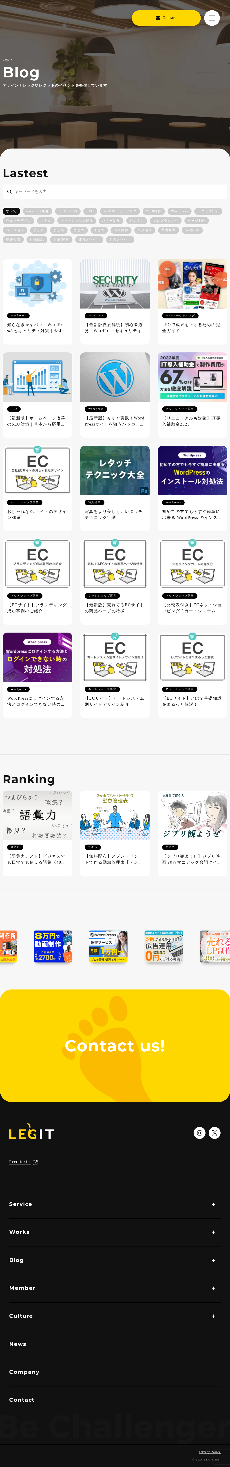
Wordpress (179, 211)
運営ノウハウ (89, 239)
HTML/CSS (67, 211)
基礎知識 (168, 230)
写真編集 (145, 230)
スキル (45, 220)
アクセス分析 (208, 211)
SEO (90, 211)
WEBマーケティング (120, 211)
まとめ (38, 230)
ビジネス (137, 220)
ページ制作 (197, 220)
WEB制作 (153, 211)
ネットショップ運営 (77, 220)
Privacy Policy (210, 1452)
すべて (11, 211)
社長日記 (37, 239)
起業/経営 (61, 239)
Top (6, 59)
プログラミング (165, 220)
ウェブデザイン (18, 220)
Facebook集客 (37, 211)
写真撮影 (121, 230)
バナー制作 (111, 220)
